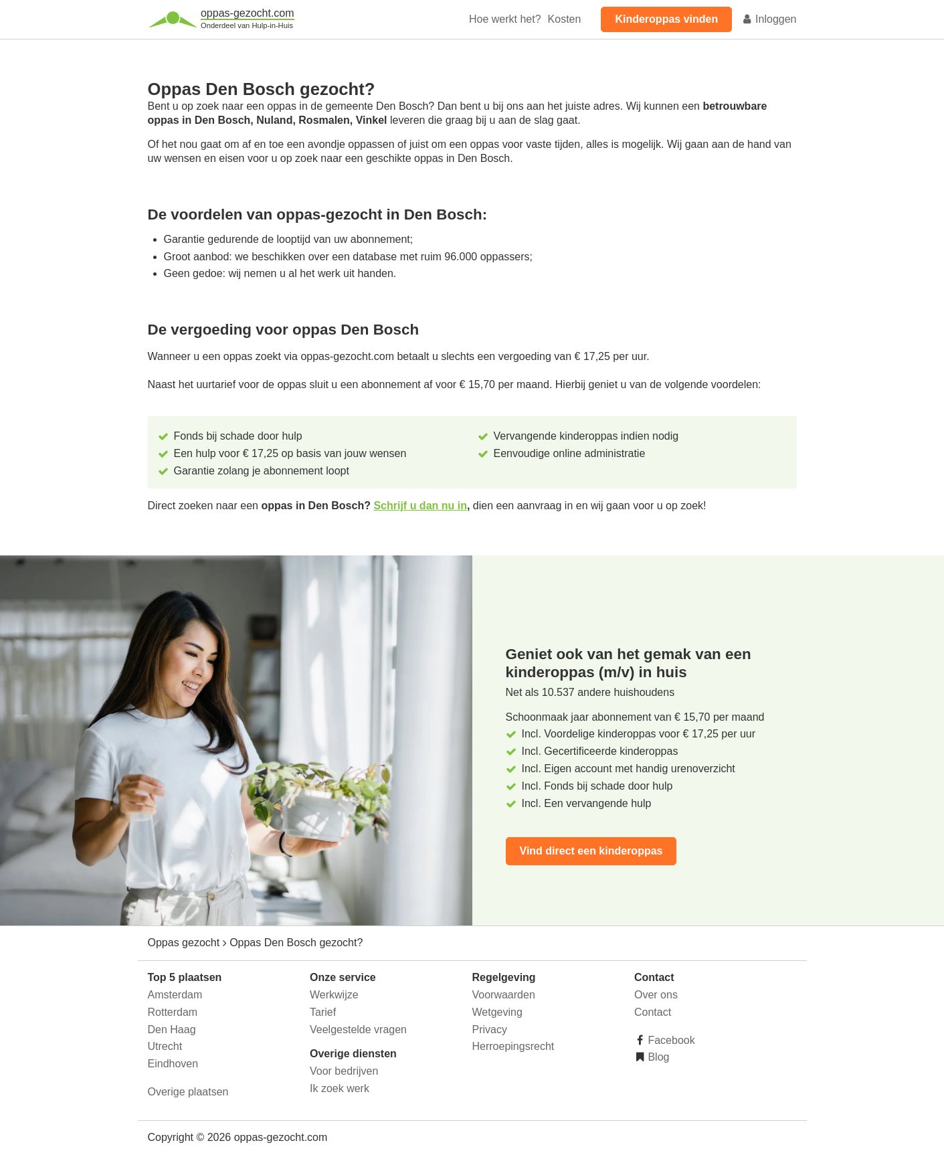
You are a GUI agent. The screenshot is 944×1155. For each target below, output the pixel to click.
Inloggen (769, 19)
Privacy (489, 1029)
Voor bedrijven (344, 1071)
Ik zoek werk (339, 1088)
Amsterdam (175, 994)
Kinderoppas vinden (666, 19)
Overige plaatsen (188, 1091)
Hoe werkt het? (505, 19)
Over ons (656, 994)
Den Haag (172, 1029)
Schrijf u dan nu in (420, 505)
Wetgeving (497, 1012)
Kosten (564, 19)
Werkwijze (334, 994)
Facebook (670, 1040)
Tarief (323, 1012)
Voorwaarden (503, 994)
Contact (652, 1012)
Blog (657, 1057)
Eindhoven (173, 1063)
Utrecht (165, 1046)
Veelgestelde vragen (358, 1029)
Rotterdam (173, 1012)
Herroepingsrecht (513, 1046)
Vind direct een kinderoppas (591, 851)
